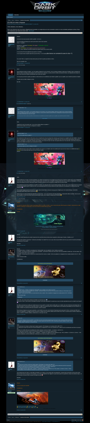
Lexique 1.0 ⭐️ (30, 407)
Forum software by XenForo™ (32, 421)
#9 (81, 314)
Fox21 (18, 103)
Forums (10, 15)
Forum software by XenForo (15, 421)
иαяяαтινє (10, 185)
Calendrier (16, 14)
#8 (81, 283)
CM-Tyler (10, 210)
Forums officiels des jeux (22, 407)
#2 (81, 101)
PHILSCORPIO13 (11, 257)
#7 (81, 245)
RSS (82, 420)
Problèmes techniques (48, 226)
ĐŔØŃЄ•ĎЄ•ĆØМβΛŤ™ (29, 24)
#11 (81, 379)
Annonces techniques (53, 227)
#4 (81, 171)
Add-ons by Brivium (51, 421)
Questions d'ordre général (40, 226)
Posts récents (10, 17)
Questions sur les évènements (58, 226)
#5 (81, 196)
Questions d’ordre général (17, 24)
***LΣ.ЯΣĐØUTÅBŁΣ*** (11, 77)
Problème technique (31, 406)
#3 (81, 127)
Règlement (73, 421)
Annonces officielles (45, 227)
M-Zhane (10, 390)
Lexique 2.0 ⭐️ (35, 407)
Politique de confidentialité (79, 421)
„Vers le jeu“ (31, 30)
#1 (81, 63)
